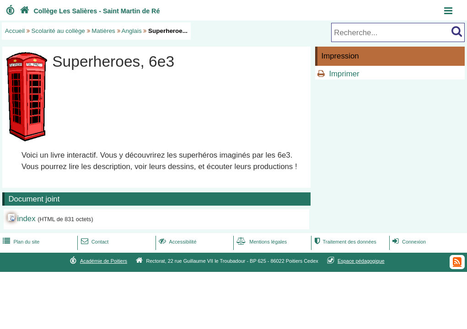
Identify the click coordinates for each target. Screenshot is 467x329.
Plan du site (20, 241)
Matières (103, 30)
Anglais (132, 30)
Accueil (15, 30)
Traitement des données (344, 241)
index (26, 218)
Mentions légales (261, 241)
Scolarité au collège (58, 30)
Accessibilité (177, 241)
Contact (94, 241)
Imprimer (344, 73)
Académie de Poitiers (103, 261)
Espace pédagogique (361, 261)
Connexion (408, 241)
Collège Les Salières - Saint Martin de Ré (89, 11)
